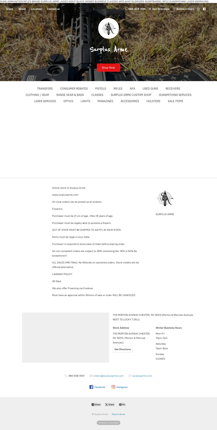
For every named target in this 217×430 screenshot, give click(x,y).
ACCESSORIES (130, 101)
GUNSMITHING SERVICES (175, 95)
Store (9, 9)
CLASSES (97, 95)
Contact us (53, 9)
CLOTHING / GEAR (37, 95)
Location (36, 9)
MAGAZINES (105, 101)
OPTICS (68, 101)
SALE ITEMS (175, 101)
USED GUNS (150, 88)
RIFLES (118, 88)
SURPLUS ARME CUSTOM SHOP (131, 95)
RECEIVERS (173, 88)
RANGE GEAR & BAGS (70, 95)
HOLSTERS (153, 101)
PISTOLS (100, 88)
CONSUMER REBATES (74, 88)
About (22, 9)
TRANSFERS (45, 88)
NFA (132, 88)
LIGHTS (85, 101)
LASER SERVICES (45, 101)
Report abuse (118, 414)
